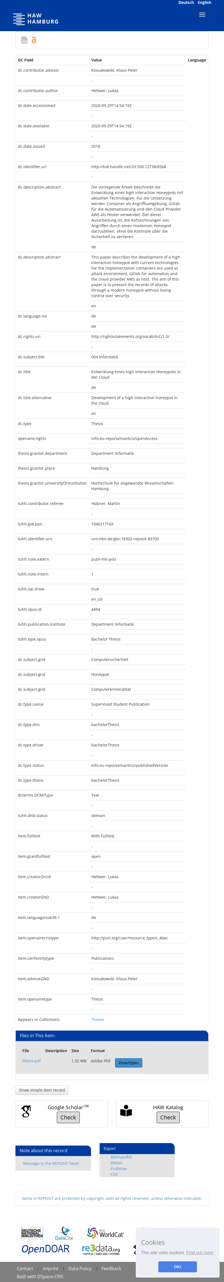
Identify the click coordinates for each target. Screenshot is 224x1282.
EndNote (119, 1168)
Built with (27, 1276)
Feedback (111, 1268)
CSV (114, 1174)
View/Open (129, 1062)
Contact (25, 1268)
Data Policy (80, 1268)
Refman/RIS (121, 1157)
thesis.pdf (31, 1060)
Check (68, 1117)
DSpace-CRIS (50, 1276)
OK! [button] (177, 1267)
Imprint (50, 1268)
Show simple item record (42, 1090)
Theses (97, 1019)
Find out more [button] (200, 1252)
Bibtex (116, 1162)
